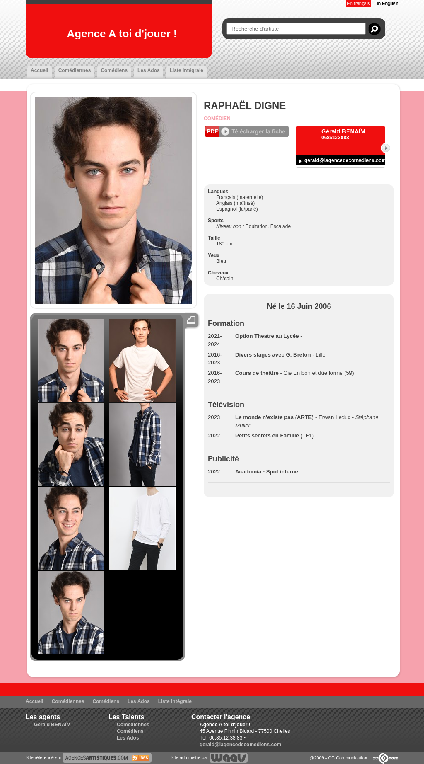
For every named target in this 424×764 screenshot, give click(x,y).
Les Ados (148, 70)
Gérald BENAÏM (52, 725)
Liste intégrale (186, 70)
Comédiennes (74, 70)
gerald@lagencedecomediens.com (345, 160)
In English (387, 3)
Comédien (217, 118)
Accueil (39, 70)
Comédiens (114, 70)
